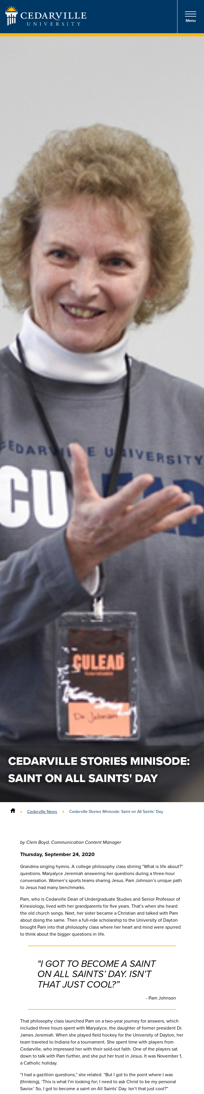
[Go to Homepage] (45, 24)
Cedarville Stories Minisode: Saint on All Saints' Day (116, 811)
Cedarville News (42, 811)
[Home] (13, 811)
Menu (190, 17)
